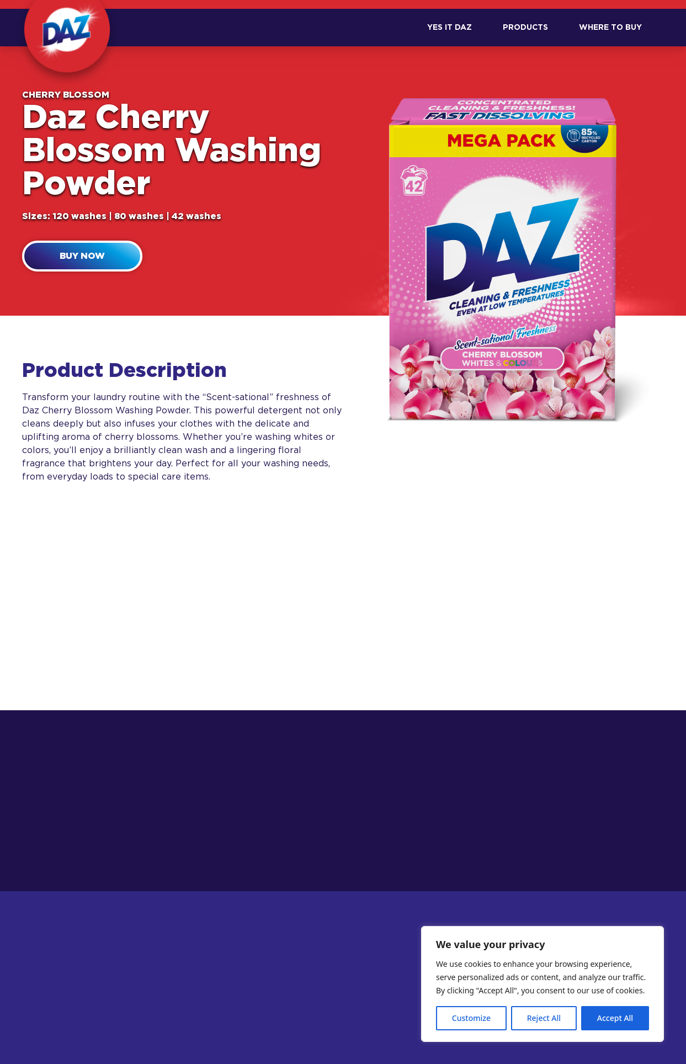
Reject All (544, 1018)
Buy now (82, 256)
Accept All (615, 1018)
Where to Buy (610, 27)
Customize (471, 1018)
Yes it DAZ (449, 27)
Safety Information (345, 1006)
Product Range (229, 1006)
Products (525, 27)
